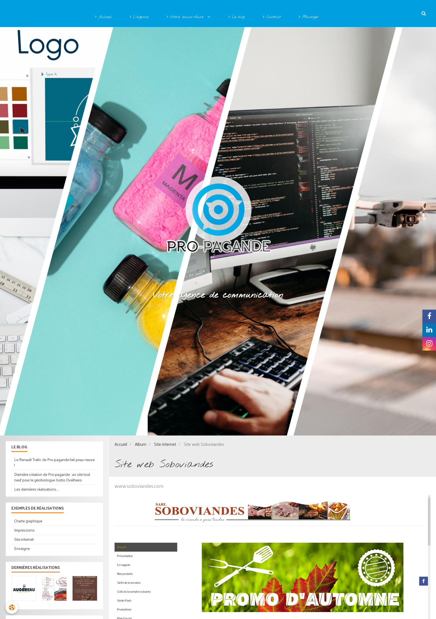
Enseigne (22, 548)
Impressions (24, 530)
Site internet (165, 444)
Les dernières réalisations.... (36, 489)
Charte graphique (28, 520)
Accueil (103, 17)
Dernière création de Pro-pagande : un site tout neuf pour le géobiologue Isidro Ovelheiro (52, 477)
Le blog (237, 17)
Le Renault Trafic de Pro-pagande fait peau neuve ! (54, 462)
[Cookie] (12, 607)
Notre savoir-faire (186, 17)
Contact (272, 17)
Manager (309, 17)
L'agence (139, 17)
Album (140, 444)
